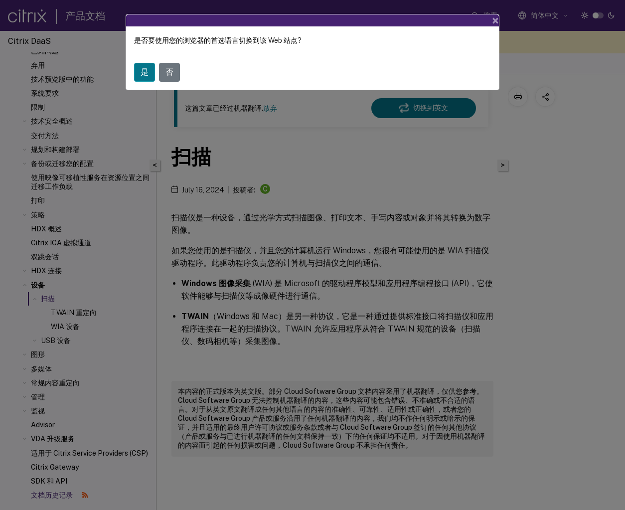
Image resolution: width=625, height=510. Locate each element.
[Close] (495, 20)
